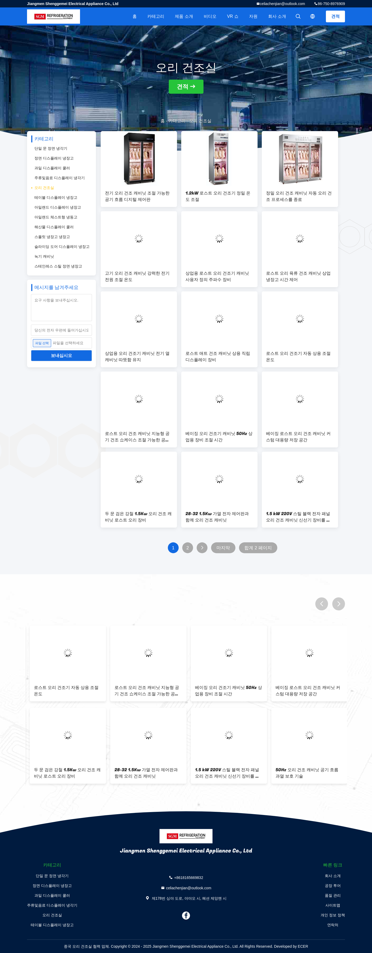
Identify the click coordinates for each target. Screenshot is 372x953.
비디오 (210, 16)
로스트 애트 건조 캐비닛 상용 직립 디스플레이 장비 (217, 356)
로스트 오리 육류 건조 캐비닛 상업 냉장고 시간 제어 (298, 276)
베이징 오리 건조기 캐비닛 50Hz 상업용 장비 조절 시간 (219, 436)
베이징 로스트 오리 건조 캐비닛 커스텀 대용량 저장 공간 (298, 436)
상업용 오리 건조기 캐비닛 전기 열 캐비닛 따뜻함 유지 (137, 356)
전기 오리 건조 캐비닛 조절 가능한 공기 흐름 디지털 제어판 (137, 196)
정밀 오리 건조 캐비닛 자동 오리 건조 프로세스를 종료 (299, 196)
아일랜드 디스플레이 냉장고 (57, 207)
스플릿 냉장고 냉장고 (52, 237)
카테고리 (155, 16)
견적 (335, 16)
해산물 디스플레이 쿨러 (54, 227)
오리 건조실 (44, 188)
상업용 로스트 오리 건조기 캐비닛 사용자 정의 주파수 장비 (217, 276)
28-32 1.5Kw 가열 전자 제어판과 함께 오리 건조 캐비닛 (217, 517)
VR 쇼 (232, 16)
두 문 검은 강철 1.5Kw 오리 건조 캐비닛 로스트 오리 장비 (138, 517)
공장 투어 (333, 885)
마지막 (223, 547)
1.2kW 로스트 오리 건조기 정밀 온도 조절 (217, 196)
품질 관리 (333, 895)
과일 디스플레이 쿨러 (52, 168)
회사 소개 (277, 16)
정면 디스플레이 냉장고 (54, 158)
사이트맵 (332, 905)
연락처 (332, 925)
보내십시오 (61, 355)
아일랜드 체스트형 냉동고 (55, 217)
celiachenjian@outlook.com (282, 4)
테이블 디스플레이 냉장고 (55, 197)
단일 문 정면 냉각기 (50, 148)
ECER (303, 946)
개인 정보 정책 (333, 915)
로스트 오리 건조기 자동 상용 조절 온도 (298, 356)
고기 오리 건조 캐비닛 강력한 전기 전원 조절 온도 (137, 276)
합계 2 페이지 (258, 547)
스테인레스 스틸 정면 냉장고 (58, 266)
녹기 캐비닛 (44, 256)
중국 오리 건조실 (78, 946)
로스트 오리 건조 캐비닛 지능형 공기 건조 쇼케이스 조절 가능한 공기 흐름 (137, 436)
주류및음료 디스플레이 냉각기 (59, 178)
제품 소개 (184, 16)
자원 (253, 16)
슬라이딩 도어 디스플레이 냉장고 (62, 246)
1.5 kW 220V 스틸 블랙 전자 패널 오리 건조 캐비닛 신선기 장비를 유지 (298, 517)
